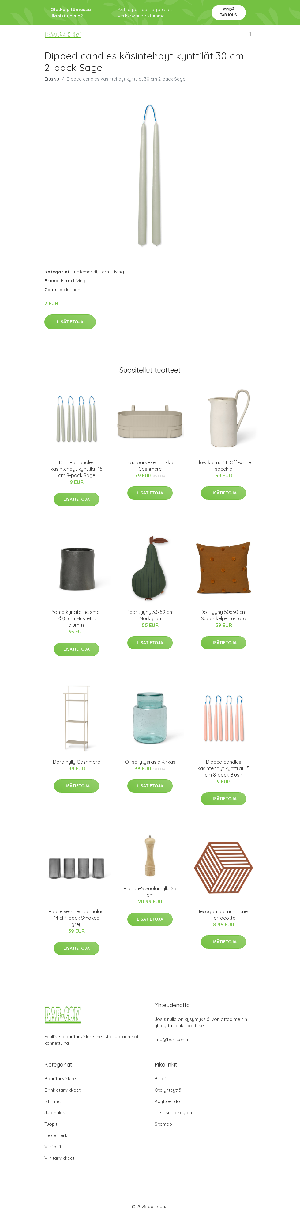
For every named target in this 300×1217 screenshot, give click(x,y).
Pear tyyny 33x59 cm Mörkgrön (150, 615)
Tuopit (50, 1124)
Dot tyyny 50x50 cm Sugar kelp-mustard (223, 615)
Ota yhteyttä (168, 1090)
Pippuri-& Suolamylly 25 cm (150, 891)
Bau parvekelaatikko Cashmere (150, 465)
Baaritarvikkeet (60, 1079)
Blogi (160, 1079)
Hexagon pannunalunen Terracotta (223, 914)
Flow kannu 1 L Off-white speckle (223, 465)
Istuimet (52, 1101)
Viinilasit (52, 1147)
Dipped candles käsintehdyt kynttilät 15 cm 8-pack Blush (223, 768)
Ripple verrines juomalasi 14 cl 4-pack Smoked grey (76, 917)
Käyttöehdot (168, 1101)
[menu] (250, 34)
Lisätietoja (70, 322)
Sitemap (163, 1124)
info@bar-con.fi (171, 1039)
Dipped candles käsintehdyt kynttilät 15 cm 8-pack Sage (77, 468)
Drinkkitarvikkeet (62, 1090)
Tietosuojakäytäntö (176, 1113)
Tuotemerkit (84, 272)
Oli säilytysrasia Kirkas (150, 762)
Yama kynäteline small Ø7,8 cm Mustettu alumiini (77, 618)
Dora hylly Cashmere (76, 762)
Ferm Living (111, 272)
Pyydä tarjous (228, 12)
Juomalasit (56, 1113)
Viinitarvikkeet (59, 1158)
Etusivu (51, 79)
